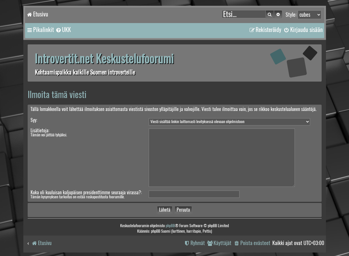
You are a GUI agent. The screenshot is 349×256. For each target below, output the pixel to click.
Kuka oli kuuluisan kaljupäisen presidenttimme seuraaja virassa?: (86, 192)
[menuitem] (63, 29)
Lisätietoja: (40, 130)
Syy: (34, 120)
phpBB (170, 225)
